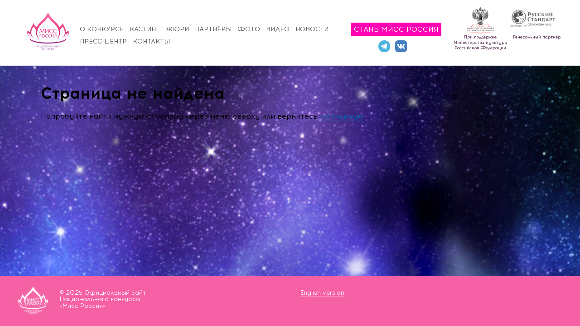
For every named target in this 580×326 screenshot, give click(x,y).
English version (322, 292)
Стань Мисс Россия (396, 29)
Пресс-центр (103, 41)
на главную (341, 116)
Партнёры (213, 29)
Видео (278, 29)
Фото (248, 29)
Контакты (151, 41)
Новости (312, 29)
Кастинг (145, 29)
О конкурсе (102, 29)
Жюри (177, 29)
